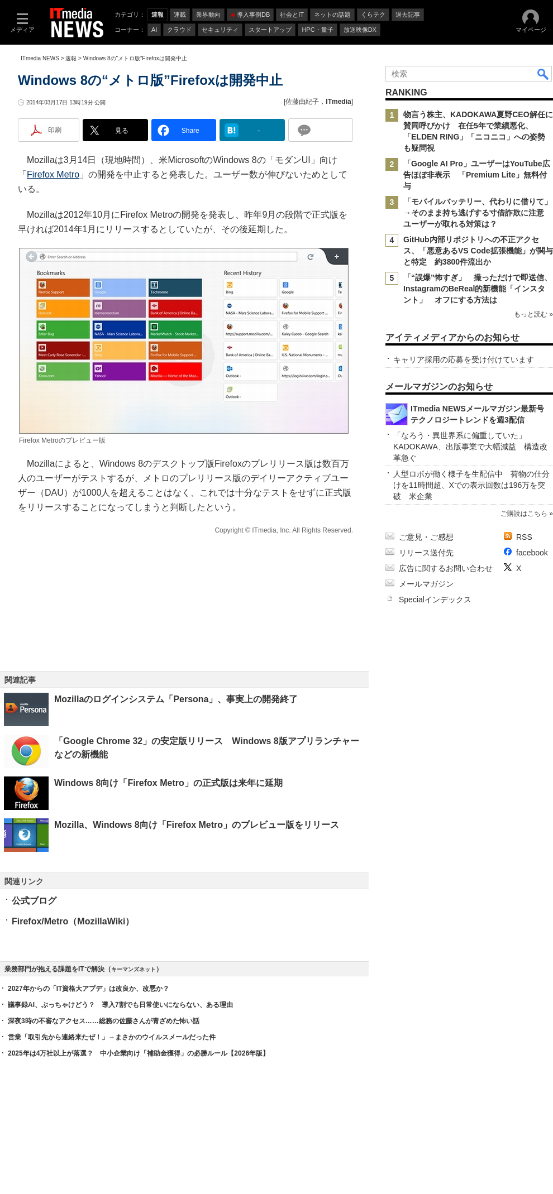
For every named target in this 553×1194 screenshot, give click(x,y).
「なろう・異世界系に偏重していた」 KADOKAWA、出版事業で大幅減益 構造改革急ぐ (470, 446)
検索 (543, 73)
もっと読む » (533, 314)
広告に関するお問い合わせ (446, 568)
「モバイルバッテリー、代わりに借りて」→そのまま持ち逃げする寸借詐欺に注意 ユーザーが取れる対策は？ (477, 212)
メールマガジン (426, 583)
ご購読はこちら (523, 513)
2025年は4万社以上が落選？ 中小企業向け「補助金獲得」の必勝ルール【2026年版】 (138, 1053)
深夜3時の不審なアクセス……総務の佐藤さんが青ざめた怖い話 (103, 1021)
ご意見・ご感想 (426, 537)
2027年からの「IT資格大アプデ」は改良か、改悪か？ (88, 988)
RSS (524, 537)
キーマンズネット (133, 969)
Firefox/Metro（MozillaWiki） (73, 921)
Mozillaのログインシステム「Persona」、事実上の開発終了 (176, 699)
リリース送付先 (426, 552)
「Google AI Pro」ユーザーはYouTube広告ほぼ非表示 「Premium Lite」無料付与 (476, 174)
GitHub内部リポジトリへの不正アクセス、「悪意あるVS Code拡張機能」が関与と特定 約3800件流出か (478, 250)
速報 (71, 58)
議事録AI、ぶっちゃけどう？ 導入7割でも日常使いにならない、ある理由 (120, 1005)
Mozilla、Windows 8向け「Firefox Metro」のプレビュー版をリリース (196, 824)
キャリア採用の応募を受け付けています (463, 359)
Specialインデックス (435, 599)
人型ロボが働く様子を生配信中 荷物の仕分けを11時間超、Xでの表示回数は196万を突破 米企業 (471, 485)
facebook (532, 552)
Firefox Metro (53, 174)
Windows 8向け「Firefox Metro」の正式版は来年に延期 (168, 783)
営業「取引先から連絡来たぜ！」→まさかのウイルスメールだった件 (112, 1037)
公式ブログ (34, 900)
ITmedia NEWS (40, 58)
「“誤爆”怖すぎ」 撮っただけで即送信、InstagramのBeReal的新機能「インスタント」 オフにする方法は (477, 288)
